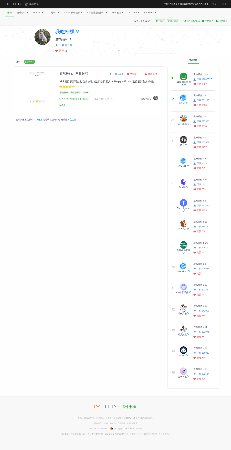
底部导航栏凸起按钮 (73, 74)
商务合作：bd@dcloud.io (105, 423)
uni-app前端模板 (73, 12)
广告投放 (121, 423)
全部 (9, 12)
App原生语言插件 (97, 12)
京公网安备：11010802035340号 (126, 429)
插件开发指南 (192, 21)
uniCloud (133, 12)
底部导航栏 (75, 92)
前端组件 (22, 12)
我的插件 (221, 21)
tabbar (86, 92)
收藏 (151, 74)
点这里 (72, 119)
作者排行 (193, 60)
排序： (19, 61)
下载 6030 (116, 74)
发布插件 (208, 21)
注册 (224, 4)
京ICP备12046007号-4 (98, 429)
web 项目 (117, 12)
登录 (214, 4)
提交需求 (160, 21)
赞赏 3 (132, 74)
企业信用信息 (164, 434)
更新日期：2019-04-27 (105, 99)
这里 (40, 119)
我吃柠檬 (65, 31)
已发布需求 (173, 21)
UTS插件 (53, 12)
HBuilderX (150, 12)
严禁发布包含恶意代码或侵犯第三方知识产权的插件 (186, 4)
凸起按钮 (64, 92)
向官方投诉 (132, 423)
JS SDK (38, 12)
